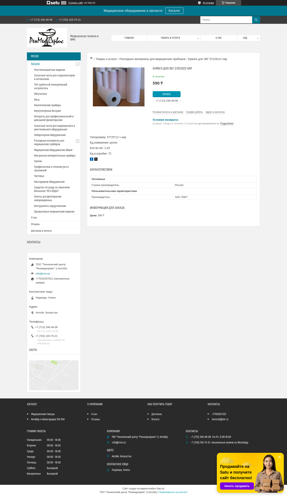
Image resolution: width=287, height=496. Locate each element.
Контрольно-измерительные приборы (55, 155)
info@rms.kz (43, 273)
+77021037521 (219, 414)
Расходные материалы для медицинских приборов (153, 59)
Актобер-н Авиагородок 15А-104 (48, 419)
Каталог (174, 10)
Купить (167, 94)
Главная (129, 38)
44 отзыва (208, 2)
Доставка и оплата (41, 231)
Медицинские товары (43, 414)
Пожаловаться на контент (173, 492)
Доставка (156, 414)
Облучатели (40, 94)
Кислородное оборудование (49, 182)
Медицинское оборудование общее (53, 150)
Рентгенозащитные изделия (49, 70)
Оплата (155, 419)
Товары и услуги (170, 38)
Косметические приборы (47, 105)
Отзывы (35, 224)
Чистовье (39, 176)
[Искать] (256, 19)
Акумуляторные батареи (47, 111)
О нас (219, 38)
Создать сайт (75, 2)
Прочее (38, 161)
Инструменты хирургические (50, 206)
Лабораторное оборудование (50, 135)
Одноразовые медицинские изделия (54, 211)
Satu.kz (160, 488)
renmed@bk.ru (220, 419)
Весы (37, 99)
